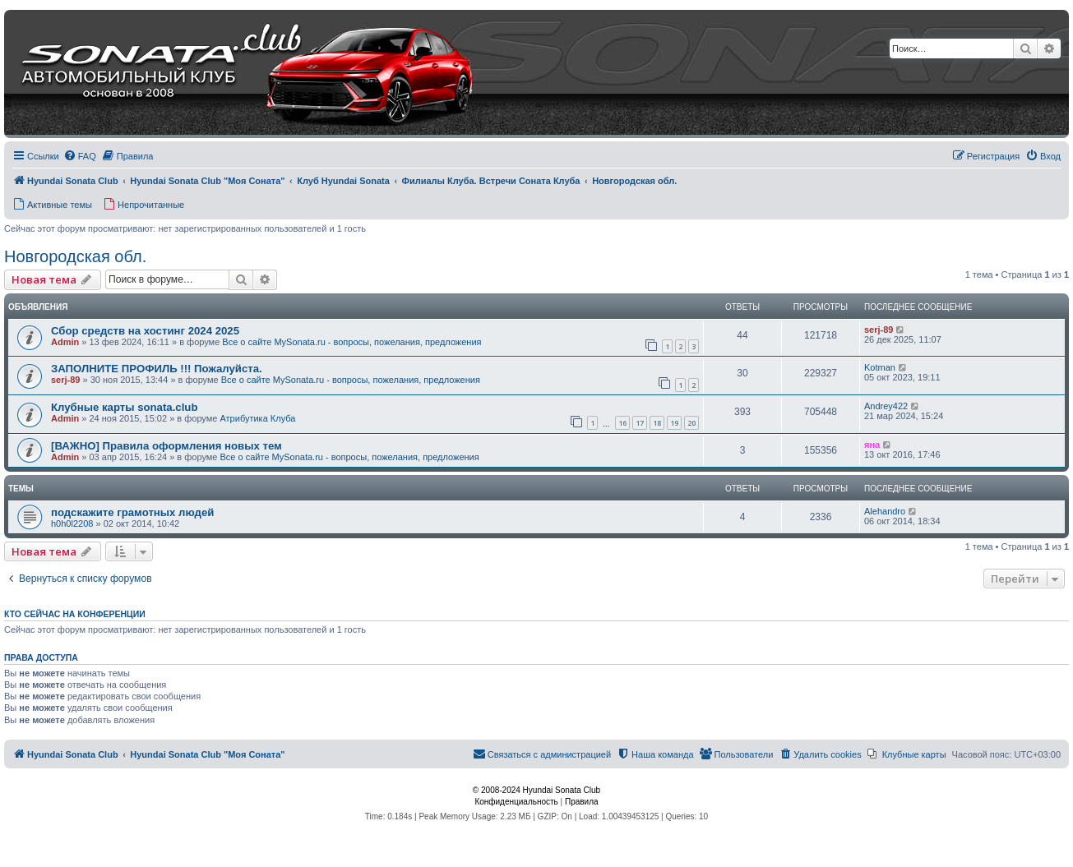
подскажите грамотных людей (132, 512)
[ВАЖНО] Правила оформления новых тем (166, 446)
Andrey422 (886, 406)
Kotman (879, 367)
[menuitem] (79, 156)
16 (622, 422)
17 (640, 422)
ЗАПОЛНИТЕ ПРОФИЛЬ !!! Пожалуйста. (156, 368)
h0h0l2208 (72, 523)
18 (657, 422)
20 (691, 422)
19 (674, 422)
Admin (65, 342)
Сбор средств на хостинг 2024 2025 (145, 331)
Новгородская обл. (75, 256)
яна (872, 445)
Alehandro (884, 511)
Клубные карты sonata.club (124, 407)
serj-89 (878, 329)
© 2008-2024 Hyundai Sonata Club (536, 790)
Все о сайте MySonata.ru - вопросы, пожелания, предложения (351, 342)
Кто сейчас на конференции (75, 614)
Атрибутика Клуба (257, 418)
